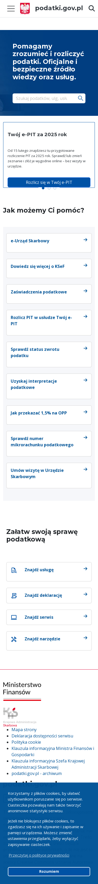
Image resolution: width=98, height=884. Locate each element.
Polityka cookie (26, 742)
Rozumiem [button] (49, 871)
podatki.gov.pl (51, 8)
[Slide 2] (49, 188)
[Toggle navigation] (11, 8)
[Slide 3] (55, 188)
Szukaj (80, 98)
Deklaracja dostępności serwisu (42, 736)
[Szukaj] (43, 98)
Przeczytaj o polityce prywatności (39, 855)
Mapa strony (24, 729)
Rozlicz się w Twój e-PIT (49, 182)
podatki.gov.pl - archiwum (36, 773)
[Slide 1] (43, 188)
